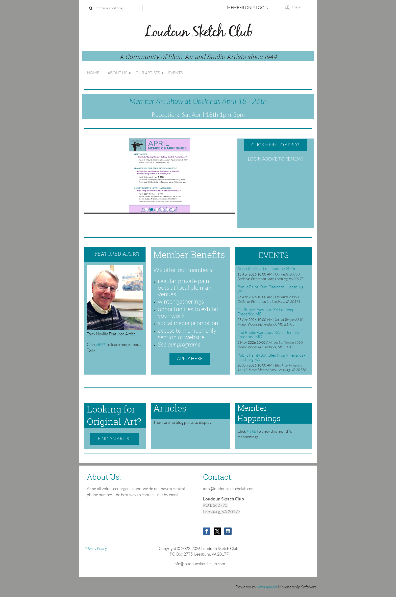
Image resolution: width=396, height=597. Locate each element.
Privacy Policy (95, 548)
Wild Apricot (267, 587)
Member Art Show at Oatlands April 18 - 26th (198, 101)
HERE (101, 344)
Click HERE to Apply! (275, 144)
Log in (296, 7)
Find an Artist (115, 438)
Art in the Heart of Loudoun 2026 (266, 268)
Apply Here (190, 358)
